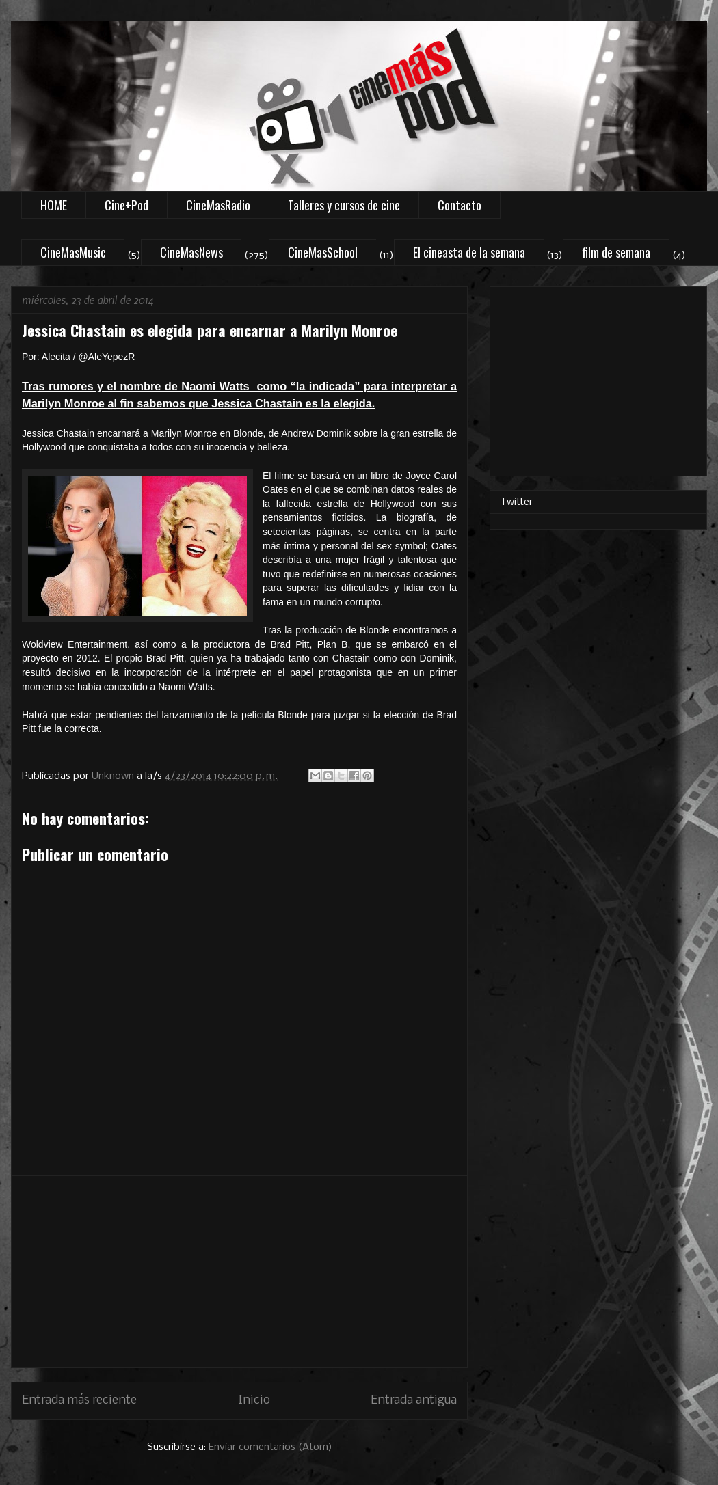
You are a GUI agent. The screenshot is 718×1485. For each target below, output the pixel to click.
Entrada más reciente (79, 1400)
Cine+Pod (126, 205)
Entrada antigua (414, 1400)
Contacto (459, 205)
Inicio (254, 1400)
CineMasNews (191, 252)
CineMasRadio (218, 205)
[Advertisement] (239, 1271)
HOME (53, 205)
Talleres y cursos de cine (344, 205)
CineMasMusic (73, 252)
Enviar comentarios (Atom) (270, 1447)
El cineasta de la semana (469, 252)
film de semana (616, 252)
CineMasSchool (323, 252)
